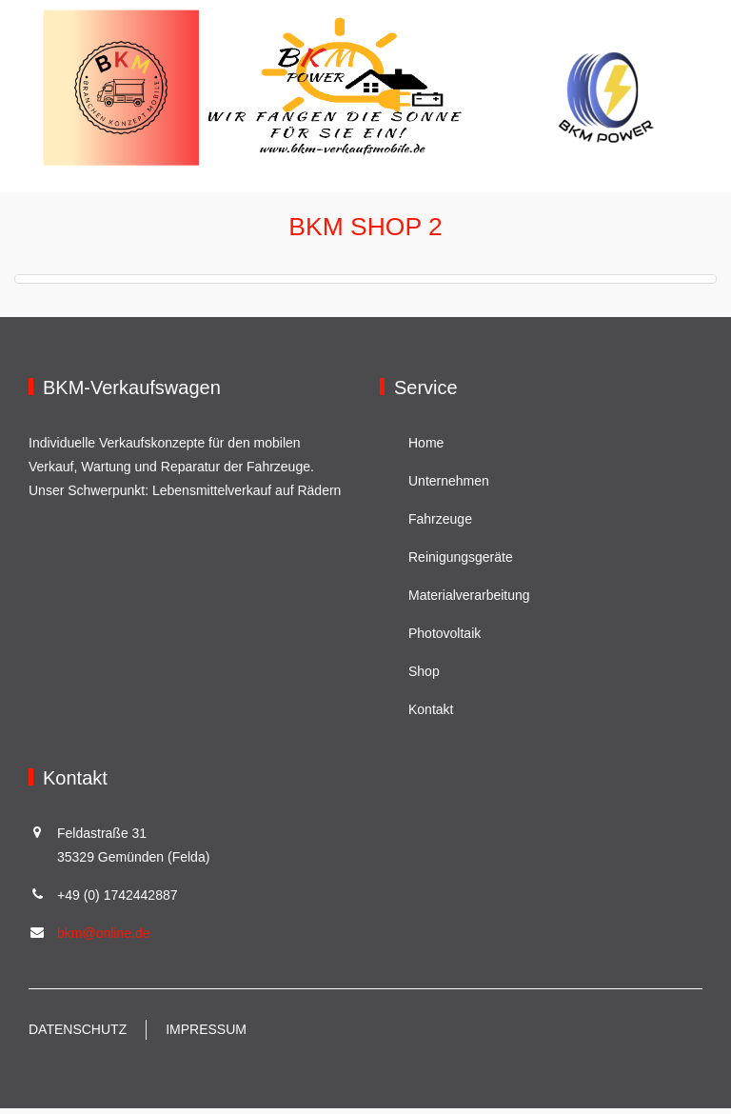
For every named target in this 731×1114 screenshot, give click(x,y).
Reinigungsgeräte (460, 562)
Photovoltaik (444, 639)
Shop (424, 677)
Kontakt (430, 715)
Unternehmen (448, 486)
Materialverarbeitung (469, 600)
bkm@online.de (103, 938)
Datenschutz (78, 1035)
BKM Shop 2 (366, 231)
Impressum (206, 1035)
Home (426, 448)
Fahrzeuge (440, 524)
